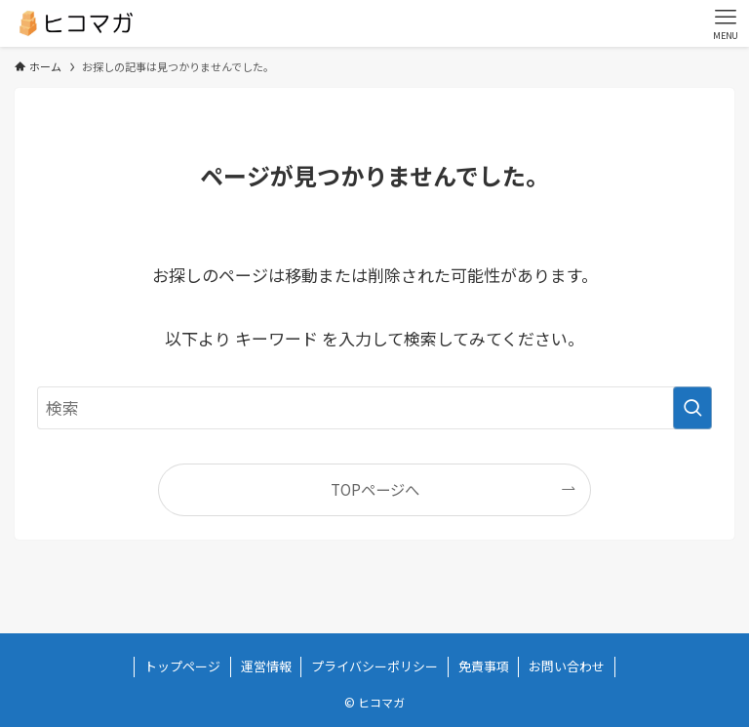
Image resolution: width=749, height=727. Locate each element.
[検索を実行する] (692, 407)
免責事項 (483, 666)
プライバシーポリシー (374, 666)
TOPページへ (375, 489)
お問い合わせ (567, 666)
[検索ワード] (374, 407)
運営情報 (266, 666)
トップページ (182, 666)
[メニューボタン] (725, 23)
